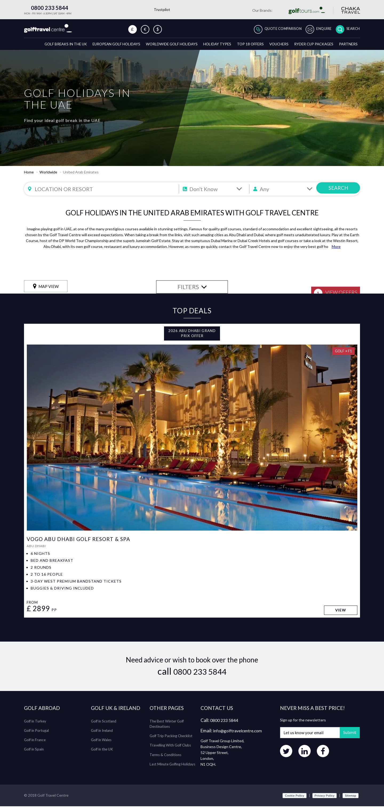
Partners (347, 46)
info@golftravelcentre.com (240, 734)
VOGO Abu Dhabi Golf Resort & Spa (80, 542)
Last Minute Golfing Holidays (174, 767)
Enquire (320, 29)
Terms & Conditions (166, 758)
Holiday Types (209, 46)
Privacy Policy (325, 799)
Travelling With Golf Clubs (171, 748)
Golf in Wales (102, 743)
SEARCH (338, 191)
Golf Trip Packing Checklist (172, 739)
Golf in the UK (103, 752)
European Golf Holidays (104, 46)
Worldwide (49, 175)
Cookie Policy (294, 799)
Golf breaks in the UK (50, 46)
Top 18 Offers (244, 46)
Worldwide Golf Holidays (162, 46)
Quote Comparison (274, 29)
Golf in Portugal (37, 734)
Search (352, 29)
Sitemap (350, 799)
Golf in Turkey (35, 724)
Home (29, 175)
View (340, 614)
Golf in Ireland (102, 734)
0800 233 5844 (46, 8)
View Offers (332, 290)
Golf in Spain (34, 752)
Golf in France (35, 743)
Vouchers (274, 46)
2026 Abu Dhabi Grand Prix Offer (192, 336)
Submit (347, 735)
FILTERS (192, 289)
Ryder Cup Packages (311, 46)
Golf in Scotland (104, 724)
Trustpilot (162, 9)
